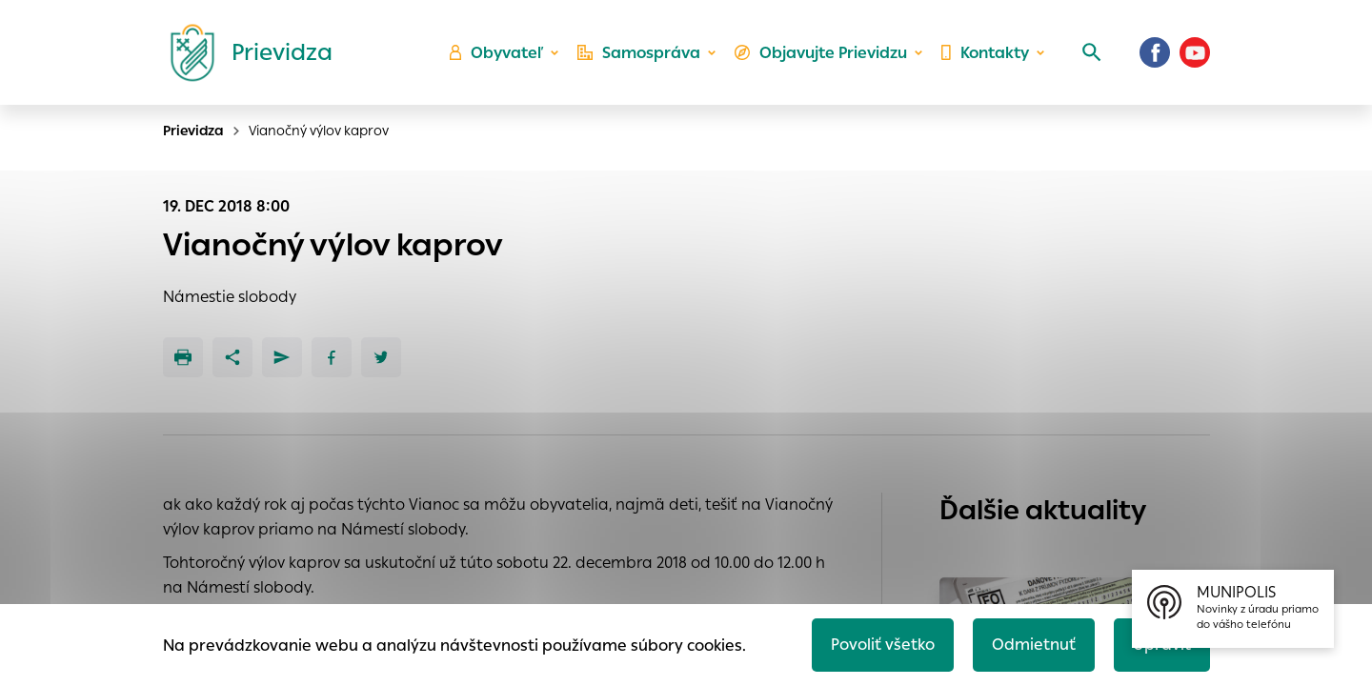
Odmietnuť (1034, 645)
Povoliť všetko (883, 645)
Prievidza (193, 130)
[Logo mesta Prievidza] (244, 52)
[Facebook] (1155, 52)
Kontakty (985, 53)
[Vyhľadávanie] (1091, 52)
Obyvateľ (496, 53)
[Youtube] (1195, 52)
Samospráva (638, 53)
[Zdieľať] (232, 357)
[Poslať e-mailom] (282, 357)
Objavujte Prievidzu (821, 53)
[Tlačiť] (183, 357)
